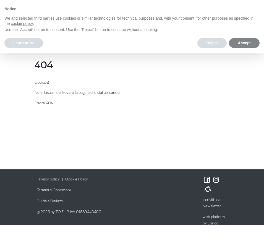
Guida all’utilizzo (50, 200)
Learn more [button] (23, 43)
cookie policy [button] (22, 23)
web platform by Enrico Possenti (214, 223)
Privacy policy (48, 179)
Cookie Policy (76, 179)
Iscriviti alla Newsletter (212, 202)
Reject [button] (212, 43)
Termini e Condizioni (54, 189)
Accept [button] (244, 43)
